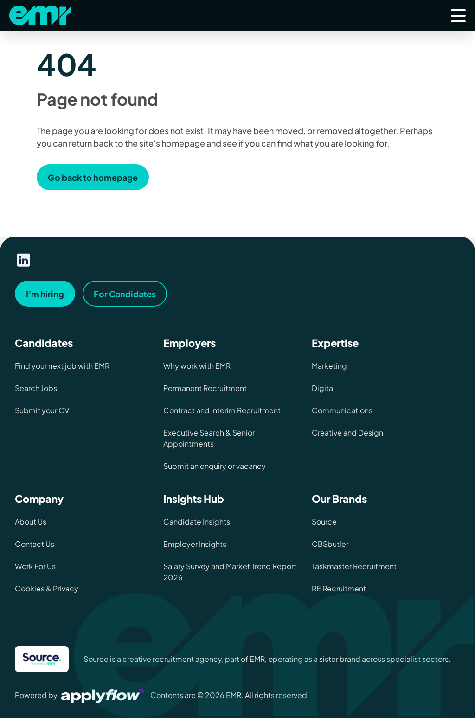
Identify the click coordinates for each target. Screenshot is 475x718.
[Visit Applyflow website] (103, 695)
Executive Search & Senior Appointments (209, 438)
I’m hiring (45, 293)
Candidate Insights (196, 521)
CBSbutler (330, 544)
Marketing (329, 366)
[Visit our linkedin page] (23, 260)
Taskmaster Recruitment (354, 566)
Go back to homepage (93, 177)
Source (324, 521)
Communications (342, 410)
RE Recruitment (339, 588)
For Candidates (125, 293)
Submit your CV (42, 410)
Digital (323, 388)
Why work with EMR (197, 366)
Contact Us (34, 544)
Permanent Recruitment (205, 388)
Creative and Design (347, 432)
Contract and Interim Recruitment (222, 410)
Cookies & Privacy (46, 588)
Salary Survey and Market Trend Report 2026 (229, 571)
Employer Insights (194, 544)
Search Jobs (36, 388)
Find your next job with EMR (62, 366)
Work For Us (35, 566)
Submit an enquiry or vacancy (214, 466)
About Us (30, 521)
